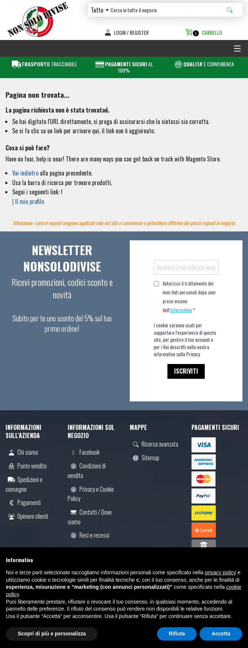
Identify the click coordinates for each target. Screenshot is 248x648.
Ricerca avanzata (154, 444)
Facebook (83, 452)
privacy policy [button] (220, 572)
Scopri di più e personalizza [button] (52, 634)
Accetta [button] (220, 634)
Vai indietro (25, 172)
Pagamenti (23, 502)
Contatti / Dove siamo (90, 517)
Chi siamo (22, 452)
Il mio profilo (29, 201)
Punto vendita (26, 465)
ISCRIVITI (186, 371)
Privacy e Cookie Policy (91, 494)
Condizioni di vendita (87, 470)
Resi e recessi (88, 535)
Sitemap (144, 457)
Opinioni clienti (27, 516)
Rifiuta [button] (177, 634)
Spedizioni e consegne (24, 484)
